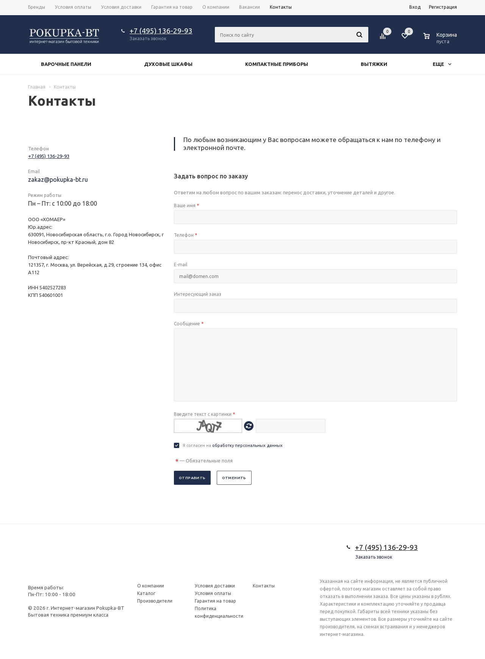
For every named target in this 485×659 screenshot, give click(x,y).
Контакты (264, 585)
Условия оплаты (213, 593)
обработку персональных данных (247, 445)
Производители (154, 600)
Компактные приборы (276, 64)
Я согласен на (233, 445)
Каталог (146, 593)
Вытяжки (374, 64)
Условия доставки (215, 585)
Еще (442, 64)
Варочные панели (66, 64)
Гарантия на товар (215, 600)
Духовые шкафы (168, 64)
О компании (150, 585)
